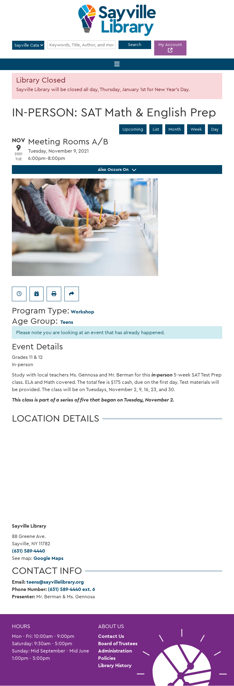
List (156, 129)
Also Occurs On (117, 169)
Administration (115, 650)
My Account (170, 44)
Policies (106, 658)
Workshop (82, 311)
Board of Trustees (117, 643)
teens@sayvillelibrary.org (55, 581)
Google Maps (48, 558)
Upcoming (132, 129)
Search (134, 44)
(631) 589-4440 (28, 550)
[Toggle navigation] (117, 64)
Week (196, 129)
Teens (66, 322)
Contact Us (111, 636)
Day (215, 129)
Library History (115, 665)
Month (174, 129)
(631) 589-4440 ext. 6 (71, 589)
